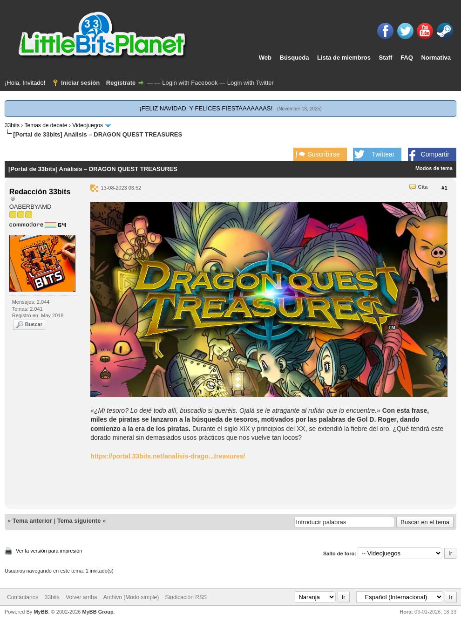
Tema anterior (32, 520)
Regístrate (121, 82)
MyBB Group (97, 612)
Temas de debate (45, 125)
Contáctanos (22, 597)
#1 (444, 188)
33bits (12, 125)
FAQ (406, 57)
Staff (386, 57)
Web (265, 57)
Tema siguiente (79, 520)
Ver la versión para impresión (49, 551)
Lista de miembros (344, 57)
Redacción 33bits (40, 192)
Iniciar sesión (80, 82)
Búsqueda (294, 57)
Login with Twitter (250, 82)
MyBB (41, 612)
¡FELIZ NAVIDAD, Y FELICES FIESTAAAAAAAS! (205, 108)
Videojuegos (87, 125)
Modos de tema (434, 168)
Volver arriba (81, 597)
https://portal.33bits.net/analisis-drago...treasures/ (167, 456)
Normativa (436, 57)
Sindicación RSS (186, 597)
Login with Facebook (189, 82)
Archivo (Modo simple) (131, 597)
